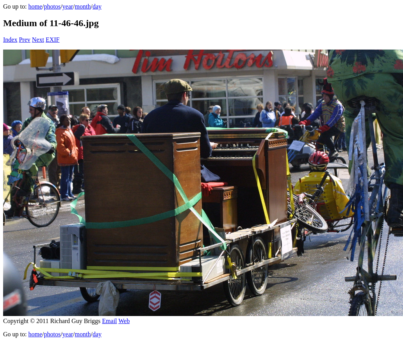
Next (38, 39)
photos (52, 6)
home (35, 6)
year (67, 6)
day (97, 6)
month (83, 6)
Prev (24, 39)
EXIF (53, 39)
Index (10, 39)
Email (109, 321)
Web (124, 321)
